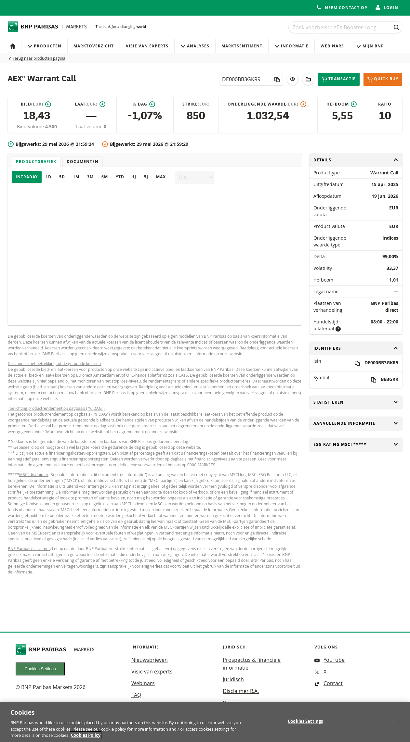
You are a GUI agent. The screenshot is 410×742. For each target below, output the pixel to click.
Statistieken (355, 402)
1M (76, 177)
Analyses (194, 46)
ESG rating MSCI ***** (355, 444)
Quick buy (382, 79)
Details (355, 160)
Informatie (291, 46)
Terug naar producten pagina (39, 58)
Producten (44, 46)
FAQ (136, 694)
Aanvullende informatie (355, 423)
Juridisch (233, 679)
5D (62, 177)
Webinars (332, 46)
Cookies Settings (40, 668)
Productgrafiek (36, 161)
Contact (328, 683)
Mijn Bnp (370, 46)
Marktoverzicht (93, 46)
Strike (196, 104)
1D (48, 177)
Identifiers (355, 348)
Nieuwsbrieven (149, 659)
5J (146, 177)
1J (134, 177)
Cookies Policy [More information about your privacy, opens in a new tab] (85, 738)
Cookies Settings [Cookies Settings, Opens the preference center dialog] (305, 723)
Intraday (27, 177)
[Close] (399, 723)
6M (104, 177)
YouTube (329, 660)
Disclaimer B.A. (241, 691)
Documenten (83, 161)
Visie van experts (147, 46)
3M (90, 177)
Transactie (339, 79)
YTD (120, 177)
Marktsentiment (241, 46)
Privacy (231, 702)
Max (161, 177)
